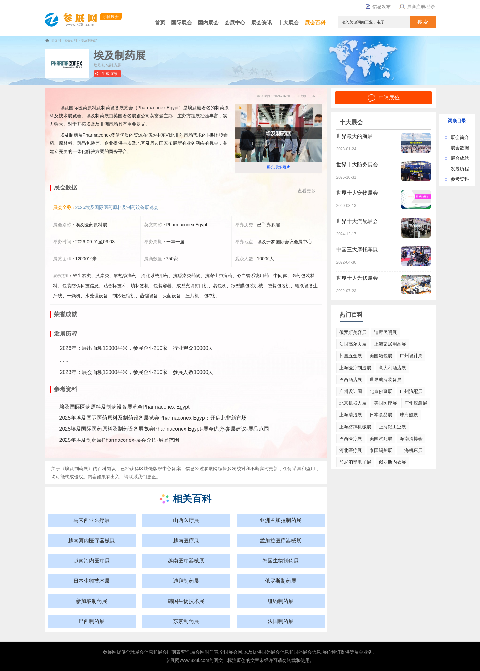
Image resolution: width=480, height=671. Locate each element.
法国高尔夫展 (353, 344)
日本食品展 (381, 414)
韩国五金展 (350, 355)
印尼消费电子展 (355, 462)
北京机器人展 (353, 403)
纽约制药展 (281, 601)
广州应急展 (415, 403)
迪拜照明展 (385, 332)
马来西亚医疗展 (91, 520)
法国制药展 (281, 621)
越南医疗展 (186, 540)
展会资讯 (261, 22)
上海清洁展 (350, 414)
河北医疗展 (350, 450)
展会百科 (315, 22)
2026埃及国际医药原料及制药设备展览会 (116, 207)
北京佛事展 (381, 391)
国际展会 (181, 22)
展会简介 (460, 137)
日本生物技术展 (91, 581)
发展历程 (460, 168)
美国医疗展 (385, 403)
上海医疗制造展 (355, 367)
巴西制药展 (92, 621)
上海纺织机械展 (355, 426)
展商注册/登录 (416, 6)
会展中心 (235, 22)
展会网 (198, 652)
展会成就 (460, 158)
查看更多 (307, 190)
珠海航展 (409, 414)
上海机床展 (411, 450)
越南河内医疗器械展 (91, 540)
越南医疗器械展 (186, 560)
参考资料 (460, 179)
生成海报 (109, 73)
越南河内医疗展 (91, 560)
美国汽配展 (381, 438)
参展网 (56, 40)
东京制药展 (186, 621)
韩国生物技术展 (186, 601)
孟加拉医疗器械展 (280, 540)
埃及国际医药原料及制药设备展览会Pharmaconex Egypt (124, 407)
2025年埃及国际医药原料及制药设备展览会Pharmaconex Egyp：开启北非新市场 (153, 418)
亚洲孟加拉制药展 (280, 520)
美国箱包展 (381, 355)
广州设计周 (411, 355)
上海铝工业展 (392, 426)
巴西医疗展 (350, 438)
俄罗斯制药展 (280, 581)
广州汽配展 (411, 391)
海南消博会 (411, 438)
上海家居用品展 (390, 344)
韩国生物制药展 (280, 560)
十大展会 (288, 22)
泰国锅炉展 (381, 450)
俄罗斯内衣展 (392, 462)
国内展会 (208, 22)
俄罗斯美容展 (353, 332)
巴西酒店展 (350, 379)
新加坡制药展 (91, 601)
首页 (160, 22)
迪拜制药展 (186, 581)
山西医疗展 (186, 520)
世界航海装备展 (385, 379)
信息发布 (378, 6)
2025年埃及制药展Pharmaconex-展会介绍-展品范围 (119, 440)
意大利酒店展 (392, 367)
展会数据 (460, 147)
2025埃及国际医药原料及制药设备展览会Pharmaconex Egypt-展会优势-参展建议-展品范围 (164, 429)
